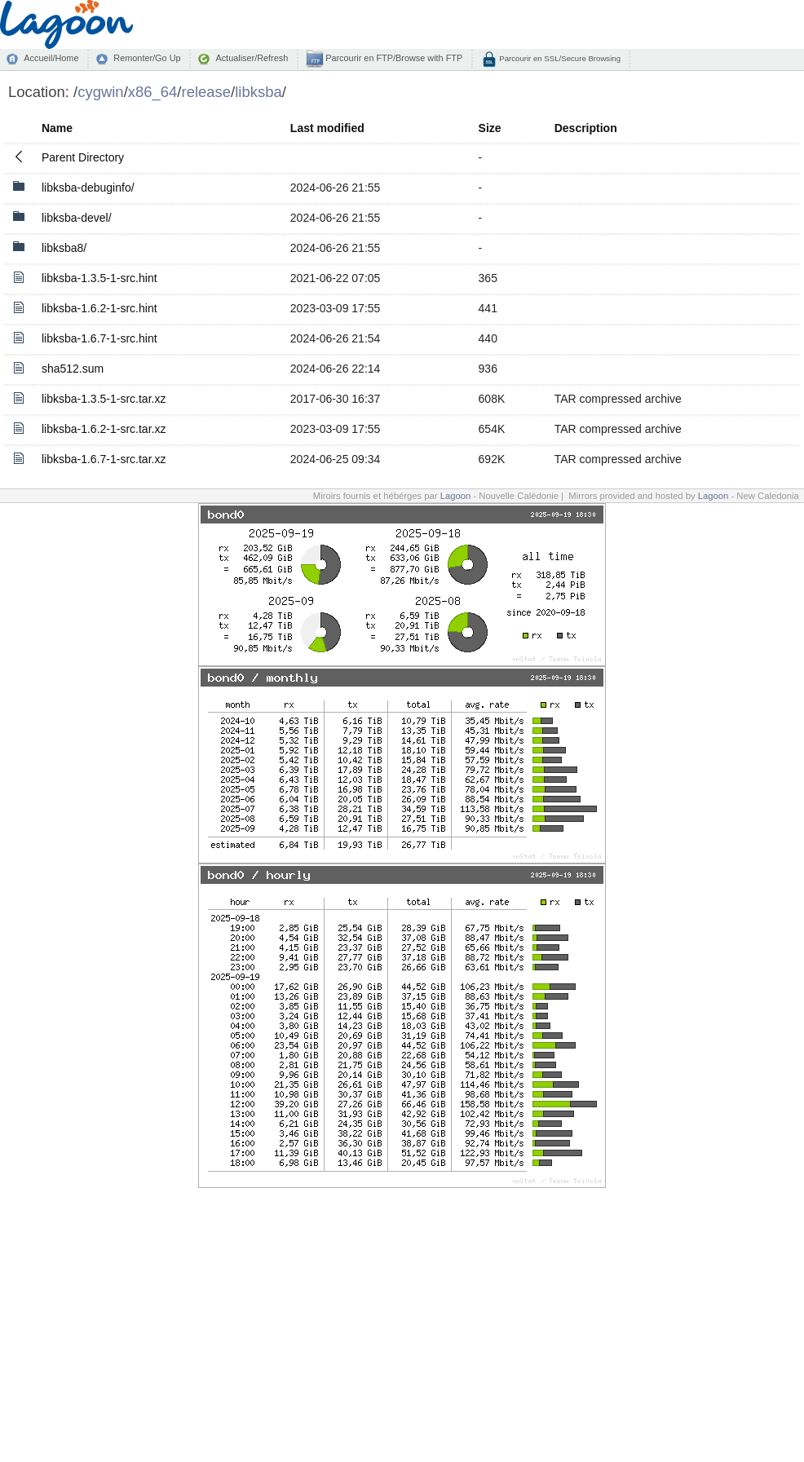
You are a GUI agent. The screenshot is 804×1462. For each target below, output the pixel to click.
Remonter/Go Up (146, 58)
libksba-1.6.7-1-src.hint (99, 338)
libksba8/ (64, 247)
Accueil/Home (51, 58)
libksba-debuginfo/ (88, 187)
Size (490, 128)
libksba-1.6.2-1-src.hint (99, 308)
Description (585, 128)
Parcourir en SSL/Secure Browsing (559, 58)
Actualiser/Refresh (251, 58)
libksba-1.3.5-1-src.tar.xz (104, 398)
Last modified (327, 128)
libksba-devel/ (77, 217)
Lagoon (455, 496)
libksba (258, 91)
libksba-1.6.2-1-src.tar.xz (104, 428)
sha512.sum (73, 368)
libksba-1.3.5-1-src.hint (99, 278)
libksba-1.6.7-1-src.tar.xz (104, 459)
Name (57, 128)
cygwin (100, 91)
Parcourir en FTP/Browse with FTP (392, 58)
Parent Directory (83, 157)
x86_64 (153, 91)
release (207, 91)
